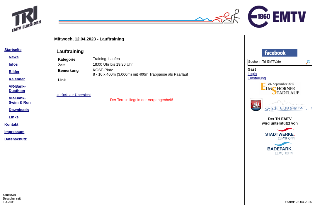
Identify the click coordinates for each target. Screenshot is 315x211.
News (13, 57)
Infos (13, 64)
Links (13, 117)
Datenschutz (15, 139)
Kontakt (11, 124)
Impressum (14, 132)
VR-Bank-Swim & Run (20, 100)
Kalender (17, 79)
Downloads (19, 110)
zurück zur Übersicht (74, 95)
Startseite (12, 49)
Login (252, 74)
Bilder (14, 71)
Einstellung (257, 78)
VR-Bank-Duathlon (17, 88)
